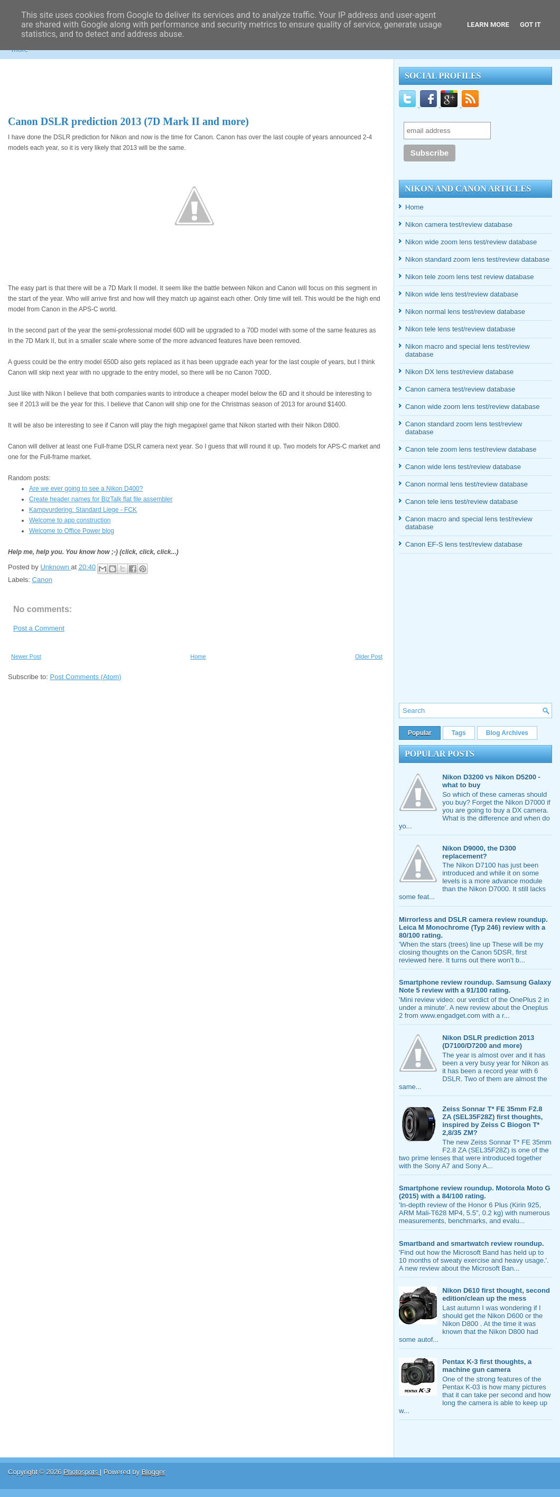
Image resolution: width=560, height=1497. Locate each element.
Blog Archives (507, 733)
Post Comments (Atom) (86, 677)
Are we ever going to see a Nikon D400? (86, 488)
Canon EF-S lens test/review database (463, 544)
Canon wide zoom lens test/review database (472, 407)
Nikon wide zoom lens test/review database (471, 242)
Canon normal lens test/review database (466, 484)
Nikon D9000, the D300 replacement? (479, 852)
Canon (42, 580)
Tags (459, 733)
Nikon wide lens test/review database (461, 294)
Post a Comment (38, 628)
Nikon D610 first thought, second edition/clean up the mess (496, 1294)
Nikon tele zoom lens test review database (469, 277)
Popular (420, 733)
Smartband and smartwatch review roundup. (471, 1243)
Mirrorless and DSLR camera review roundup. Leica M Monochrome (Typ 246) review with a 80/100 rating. (473, 927)
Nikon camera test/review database (458, 224)
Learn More (488, 24)
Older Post (368, 656)
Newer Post (26, 656)
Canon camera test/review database (460, 389)
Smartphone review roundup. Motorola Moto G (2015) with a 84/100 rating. (474, 1192)
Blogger (153, 1472)
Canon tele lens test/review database (461, 502)
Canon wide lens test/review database (463, 467)
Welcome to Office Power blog (71, 531)
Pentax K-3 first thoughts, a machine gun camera (486, 1366)
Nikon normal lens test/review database (465, 312)
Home (198, 656)
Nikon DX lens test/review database (459, 372)
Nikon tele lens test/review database (460, 329)
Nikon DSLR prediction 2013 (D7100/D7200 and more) (488, 1042)
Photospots (81, 1472)
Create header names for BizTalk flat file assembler (100, 499)
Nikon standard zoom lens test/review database (477, 259)
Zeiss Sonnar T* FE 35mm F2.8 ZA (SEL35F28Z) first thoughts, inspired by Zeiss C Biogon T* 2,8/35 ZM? (492, 1121)
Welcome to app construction (70, 520)
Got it (530, 24)
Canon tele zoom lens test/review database (471, 449)
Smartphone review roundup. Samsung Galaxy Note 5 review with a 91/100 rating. (475, 986)
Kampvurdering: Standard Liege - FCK (83, 509)
